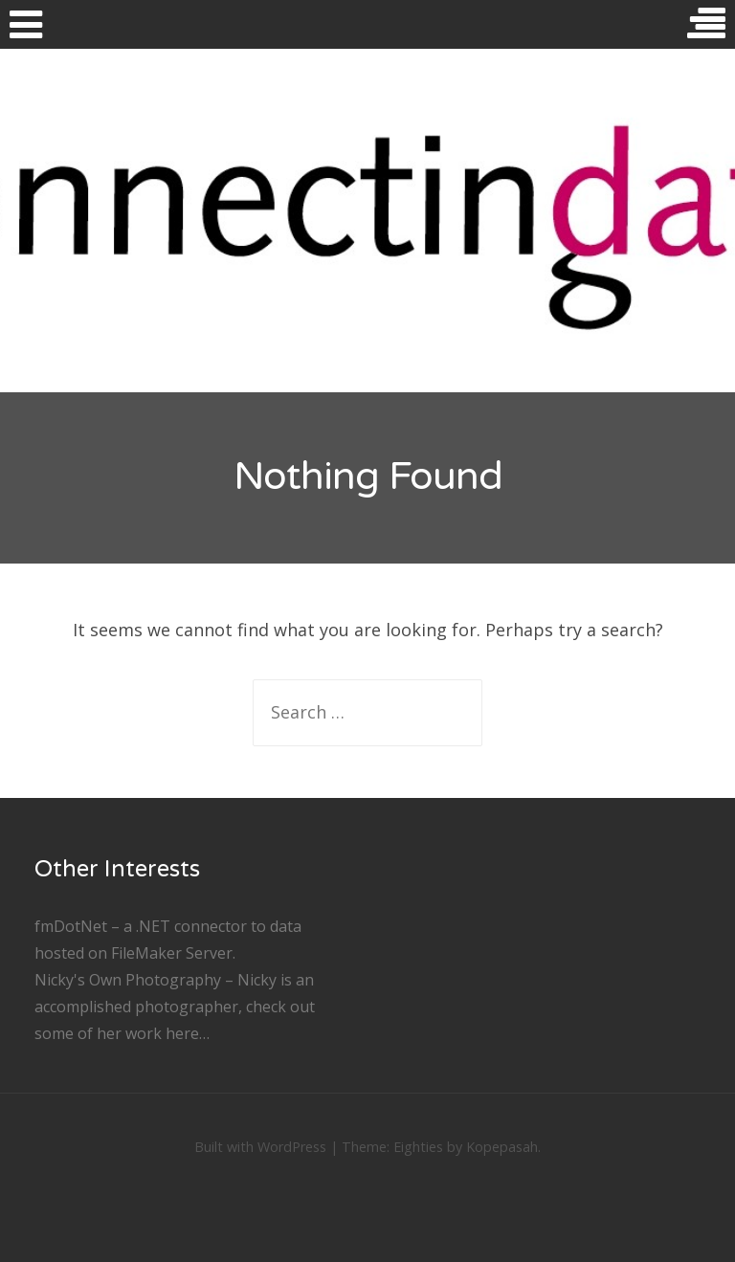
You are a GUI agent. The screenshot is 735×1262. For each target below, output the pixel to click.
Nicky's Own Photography (127, 979)
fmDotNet (70, 926)
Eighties (418, 1147)
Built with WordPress (260, 1147)
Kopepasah (502, 1147)
